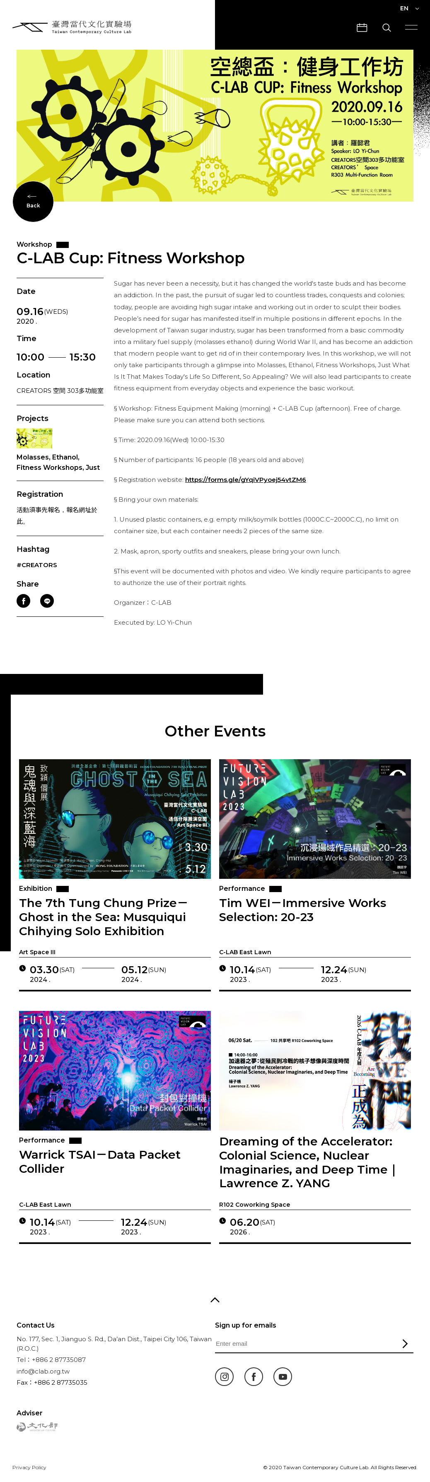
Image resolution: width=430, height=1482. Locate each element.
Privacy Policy (29, 1467)
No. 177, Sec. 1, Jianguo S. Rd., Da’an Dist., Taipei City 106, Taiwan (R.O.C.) (114, 1343)
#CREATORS (37, 578)
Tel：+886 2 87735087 (51, 1360)
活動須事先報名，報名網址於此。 (57, 528)
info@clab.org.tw (43, 1371)
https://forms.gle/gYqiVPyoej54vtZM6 (245, 492)
